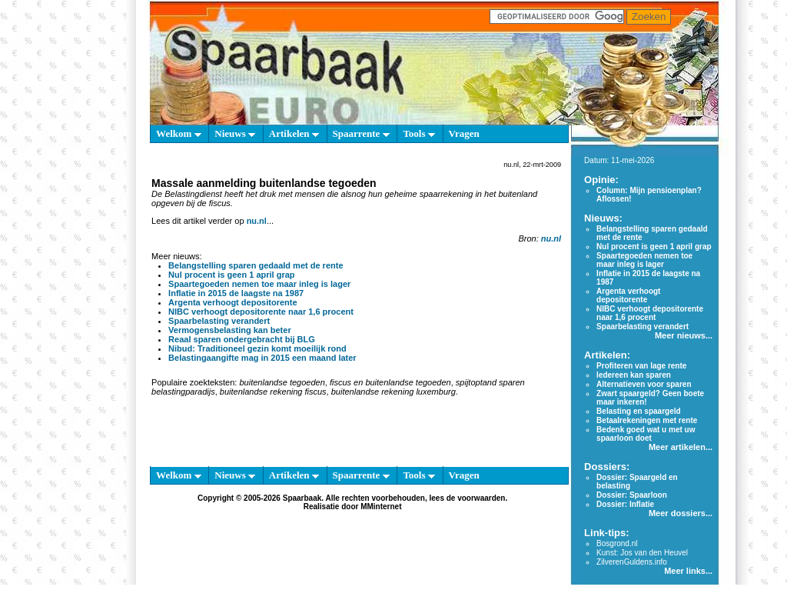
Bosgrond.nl (616, 543)
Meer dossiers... (680, 513)
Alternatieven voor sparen (643, 384)
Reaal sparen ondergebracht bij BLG (241, 339)
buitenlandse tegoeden (281, 382)
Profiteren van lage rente (641, 366)
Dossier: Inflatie (625, 504)
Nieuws (234, 133)
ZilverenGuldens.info (631, 562)
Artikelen (294, 133)
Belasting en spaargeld (638, 411)
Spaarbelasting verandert (219, 320)
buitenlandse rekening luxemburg (393, 391)
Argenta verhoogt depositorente (232, 302)
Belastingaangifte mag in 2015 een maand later (262, 357)
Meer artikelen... (680, 447)
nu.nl (257, 220)
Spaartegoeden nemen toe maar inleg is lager (259, 283)
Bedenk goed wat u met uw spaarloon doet (645, 433)
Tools (418, 133)
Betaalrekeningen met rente (646, 420)
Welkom (178, 133)
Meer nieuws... (683, 335)
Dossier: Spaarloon (631, 495)
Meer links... (688, 570)
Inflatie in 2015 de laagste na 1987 (236, 293)
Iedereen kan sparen (633, 375)
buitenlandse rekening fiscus (273, 391)
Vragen (464, 133)
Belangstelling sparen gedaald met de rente (255, 265)
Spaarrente (361, 133)
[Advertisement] (78, 369)
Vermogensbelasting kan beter (229, 330)
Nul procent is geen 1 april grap (231, 274)
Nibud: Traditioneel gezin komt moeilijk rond (257, 348)
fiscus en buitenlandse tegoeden (390, 382)
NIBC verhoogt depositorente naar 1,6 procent (261, 311)
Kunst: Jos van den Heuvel (642, 552)
